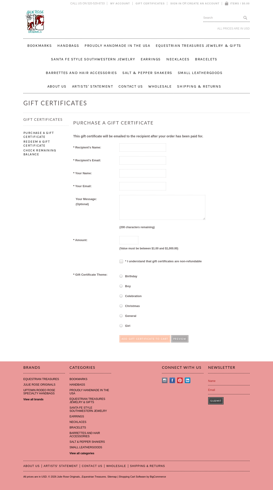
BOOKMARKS (39, 45)
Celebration (130, 296)
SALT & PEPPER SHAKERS (147, 73)
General (127, 316)
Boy (125, 286)
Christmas (129, 306)
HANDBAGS (68, 45)
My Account (120, 3)
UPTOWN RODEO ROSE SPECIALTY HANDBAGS (39, 392)
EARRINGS (151, 59)
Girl (124, 326)
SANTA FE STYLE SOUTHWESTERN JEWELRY (93, 59)
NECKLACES (177, 59)
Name (211, 381)
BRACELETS (206, 59)
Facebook (172, 380)
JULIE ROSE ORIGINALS (39, 384)
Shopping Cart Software (132, 476)
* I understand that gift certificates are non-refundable (160, 261)
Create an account (203, 3)
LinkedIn (188, 380)
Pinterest (180, 380)
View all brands (33, 399)
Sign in (176, 3)
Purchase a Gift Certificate (38, 135)
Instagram (165, 380)
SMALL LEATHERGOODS (200, 73)
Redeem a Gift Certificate (36, 144)
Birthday (128, 277)
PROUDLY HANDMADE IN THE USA (117, 45)
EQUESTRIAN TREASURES (41, 379)
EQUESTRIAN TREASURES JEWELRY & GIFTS (198, 45)
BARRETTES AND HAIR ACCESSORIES (81, 73)
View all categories (82, 453)
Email (211, 390)
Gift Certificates (150, 3)
